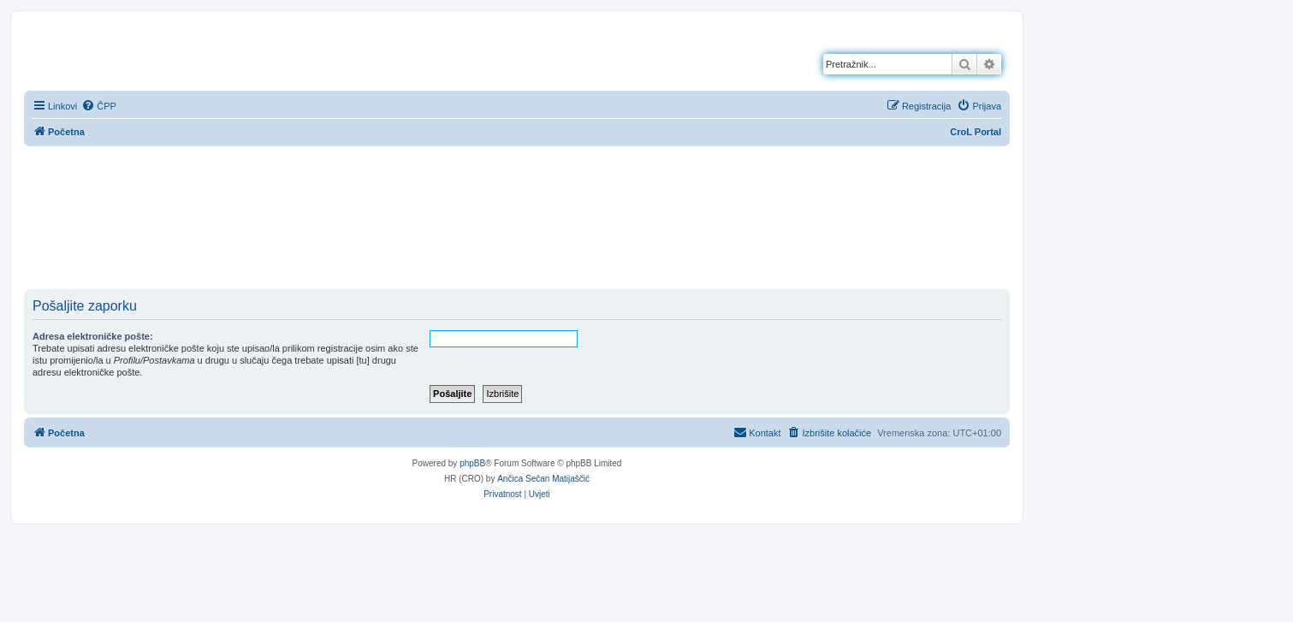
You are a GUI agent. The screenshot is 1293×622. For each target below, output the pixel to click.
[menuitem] (98, 106)
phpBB (472, 463)
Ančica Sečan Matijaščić (543, 478)
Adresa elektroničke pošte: (93, 336)
